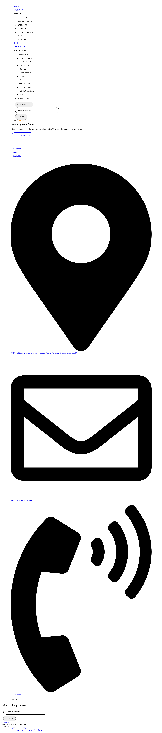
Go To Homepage (22, 135)
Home (14, 121)
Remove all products (34, 730)
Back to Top (4, 722)
